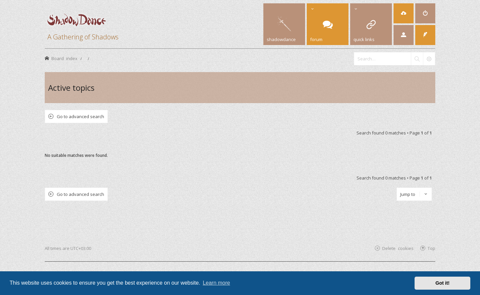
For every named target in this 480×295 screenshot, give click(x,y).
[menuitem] (404, 13)
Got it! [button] (443, 283)
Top (431, 248)
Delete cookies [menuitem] (398, 248)
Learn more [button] (216, 283)
